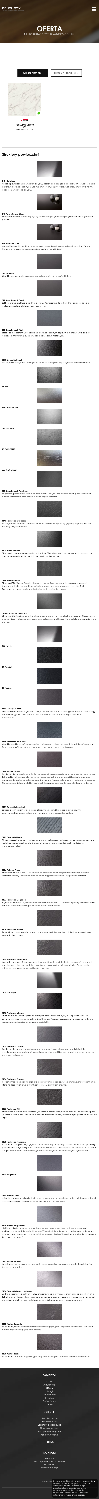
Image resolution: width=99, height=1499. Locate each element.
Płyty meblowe (49, 1421)
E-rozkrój (49, 1397)
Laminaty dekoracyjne (49, 1424)
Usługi (49, 1391)
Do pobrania (49, 1394)
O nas (49, 1381)
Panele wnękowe (49, 1434)
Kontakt (49, 1404)
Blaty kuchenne (49, 1418)
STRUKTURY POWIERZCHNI (66, 73)
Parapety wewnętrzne (49, 1431)
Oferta (49, 1388)
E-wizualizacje (49, 1401)
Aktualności (49, 1384)
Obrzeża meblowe (49, 1428)
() (33, 73)
